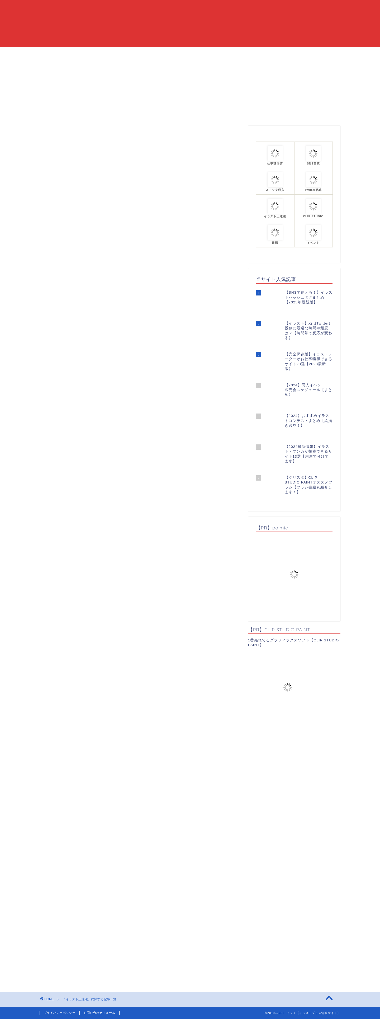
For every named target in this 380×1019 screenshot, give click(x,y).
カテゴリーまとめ (206, 53)
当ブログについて (161, 53)
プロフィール (247, 53)
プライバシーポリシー (59, 1012)
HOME (126, 53)
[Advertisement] (140, 216)
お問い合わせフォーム (99, 1012)
